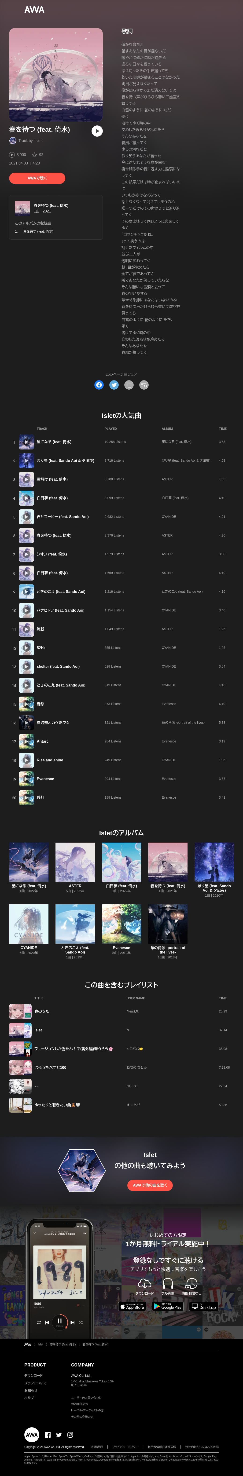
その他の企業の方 (82, 1416)
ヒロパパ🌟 (135, 1049)
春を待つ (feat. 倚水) (51, 206)
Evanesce (169, 704)
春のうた (41, 1011)
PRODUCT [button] (35, 1365)
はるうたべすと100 (50, 1068)
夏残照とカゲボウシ (53, 723)
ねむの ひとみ (137, 1067)
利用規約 (97, 1447)
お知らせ (30, 1390)
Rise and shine (50, 760)
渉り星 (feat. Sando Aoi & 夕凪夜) (65, 461)
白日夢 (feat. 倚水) (52, 498)
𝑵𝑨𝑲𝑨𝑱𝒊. (133, 1011)
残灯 (40, 798)
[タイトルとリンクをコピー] (129, 385)
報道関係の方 (79, 1404)
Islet (38, 141)
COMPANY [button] (82, 1365)
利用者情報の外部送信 (162, 1447)
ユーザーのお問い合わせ (86, 1397)
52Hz (41, 648)
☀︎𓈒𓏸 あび (133, 1105)
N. (128, 1030)
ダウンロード (33, 1375)
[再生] (97, 131)
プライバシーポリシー (125, 1447)
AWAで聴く (37, 178)
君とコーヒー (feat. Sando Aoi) (63, 517)
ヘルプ (29, 1398)
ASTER (167, 479)
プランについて (35, 1383)
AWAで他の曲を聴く (150, 1185)
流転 (40, 629)
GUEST (132, 1086)
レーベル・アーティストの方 (87, 1410)
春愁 (40, 704)
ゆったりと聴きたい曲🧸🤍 (57, 1105)
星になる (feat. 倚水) (54, 442)
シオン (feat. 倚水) (52, 554)
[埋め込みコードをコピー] (144, 385)
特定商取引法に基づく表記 (202, 1447)
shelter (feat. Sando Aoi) (58, 667)
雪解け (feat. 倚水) (52, 479)
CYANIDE (169, 517)
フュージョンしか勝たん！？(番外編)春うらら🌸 (73, 1049)
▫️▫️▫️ (36, 1086)
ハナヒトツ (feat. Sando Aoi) (61, 610)
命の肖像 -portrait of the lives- (183, 722)
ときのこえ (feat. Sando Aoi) (61, 592)
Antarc (43, 741)
